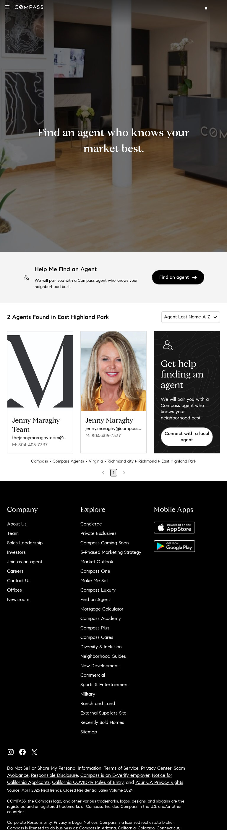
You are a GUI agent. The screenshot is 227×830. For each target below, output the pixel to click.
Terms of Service (121, 768)
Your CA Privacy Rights (159, 782)
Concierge (91, 524)
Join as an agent (24, 561)
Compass (39, 461)
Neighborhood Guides (103, 656)
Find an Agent (95, 599)
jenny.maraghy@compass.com (113, 428)
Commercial (92, 675)
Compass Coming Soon (104, 543)
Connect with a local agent (187, 436)
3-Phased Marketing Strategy (110, 552)
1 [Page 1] (113, 472)
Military (87, 694)
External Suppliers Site (103, 713)
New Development (99, 665)
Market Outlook (96, 561)
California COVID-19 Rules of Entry (88, 782)
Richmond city (121, 461)
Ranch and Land (97, 703)
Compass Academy (100, 618)
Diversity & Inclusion (101, 647)
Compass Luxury (98, 590)
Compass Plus (94, 628)
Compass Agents (68, 461)
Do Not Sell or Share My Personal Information (54, 768)
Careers (15, 571)
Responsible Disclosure (54, 775)
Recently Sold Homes (102, 722)
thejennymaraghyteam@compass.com (40, 437)
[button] (7, 7)
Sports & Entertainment (104, 684)
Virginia (96, 461)
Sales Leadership (25, 543)
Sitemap (88, 732)
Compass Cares (96, 637)
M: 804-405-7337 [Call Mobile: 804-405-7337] (30, 444)
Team (13, 533)
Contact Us (18, 580)
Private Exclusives (98, 533)
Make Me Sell (94, 580)
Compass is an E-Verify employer (115, 775)
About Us (17, 524)
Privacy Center (156, 768)
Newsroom (18, 599)
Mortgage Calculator (102, 609)
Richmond (147, 461)
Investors (16, 552)
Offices (14, 590)
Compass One (95, 571)
